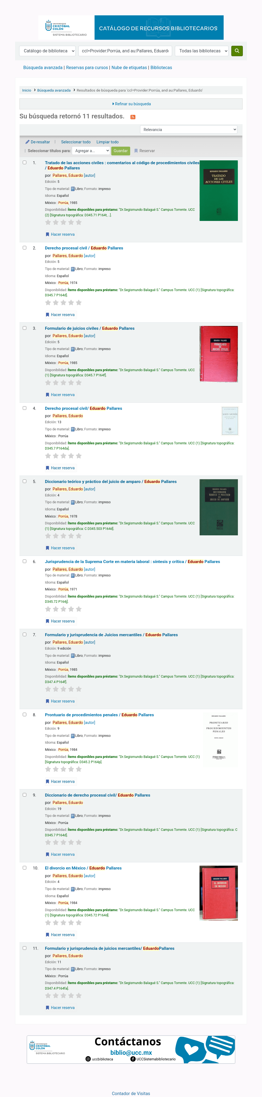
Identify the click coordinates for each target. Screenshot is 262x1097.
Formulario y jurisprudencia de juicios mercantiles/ (110, 948)
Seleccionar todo (75, 142)
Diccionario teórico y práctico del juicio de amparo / (111, 481)
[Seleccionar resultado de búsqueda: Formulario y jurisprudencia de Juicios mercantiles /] (24, 634)
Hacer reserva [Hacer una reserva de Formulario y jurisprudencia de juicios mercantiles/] (60, 1007)
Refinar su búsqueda (133, 104)
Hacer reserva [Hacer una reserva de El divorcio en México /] (60, 935)
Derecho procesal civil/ (83, 408)
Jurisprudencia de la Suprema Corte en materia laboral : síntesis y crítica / (132, 561)
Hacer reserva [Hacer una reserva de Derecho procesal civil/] (60, 468)
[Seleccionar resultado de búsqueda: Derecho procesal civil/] (24, 408)
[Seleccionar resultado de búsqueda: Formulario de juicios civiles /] (24, 328)
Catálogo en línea (29, 7)
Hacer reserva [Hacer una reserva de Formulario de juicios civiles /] (60, 395)
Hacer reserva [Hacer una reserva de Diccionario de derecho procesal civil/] (60, 854)
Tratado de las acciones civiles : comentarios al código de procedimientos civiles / (122, 165)
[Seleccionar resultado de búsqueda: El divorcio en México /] (24, 867)
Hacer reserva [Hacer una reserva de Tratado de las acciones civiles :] (60, 234)
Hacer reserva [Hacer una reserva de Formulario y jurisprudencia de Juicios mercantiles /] (60, 701)
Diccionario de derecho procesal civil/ (97, 795)
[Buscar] (237, 51)
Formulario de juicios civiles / (90, 328)
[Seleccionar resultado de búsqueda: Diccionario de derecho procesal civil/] (24, 795)
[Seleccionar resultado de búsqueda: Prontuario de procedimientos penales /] (24, 714)
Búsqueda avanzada (42, 67)
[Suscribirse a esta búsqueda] (132, 117)
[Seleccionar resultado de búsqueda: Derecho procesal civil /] (24, 247)
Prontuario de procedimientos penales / (99, 714)
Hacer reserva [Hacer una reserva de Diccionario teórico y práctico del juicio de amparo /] (60, 548)
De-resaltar (37, 142)
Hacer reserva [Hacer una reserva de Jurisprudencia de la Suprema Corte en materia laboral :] (60, 621)
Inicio (26, 90)
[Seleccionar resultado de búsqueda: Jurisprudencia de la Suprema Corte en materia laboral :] (24, 561)
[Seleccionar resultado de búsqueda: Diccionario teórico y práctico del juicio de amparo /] (24, 481)
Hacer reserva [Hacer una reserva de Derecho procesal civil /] (60, 314)
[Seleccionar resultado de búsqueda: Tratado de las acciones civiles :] (24, 162)
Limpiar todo (107, 142)
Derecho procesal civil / (84, 248)
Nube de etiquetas (129, 67)
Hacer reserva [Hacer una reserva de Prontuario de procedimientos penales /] (60, 781)
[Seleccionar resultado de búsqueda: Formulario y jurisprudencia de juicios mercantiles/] (24, 948)
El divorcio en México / (83, 868)
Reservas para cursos (87, 67)
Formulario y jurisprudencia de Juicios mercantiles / (111, 634)
